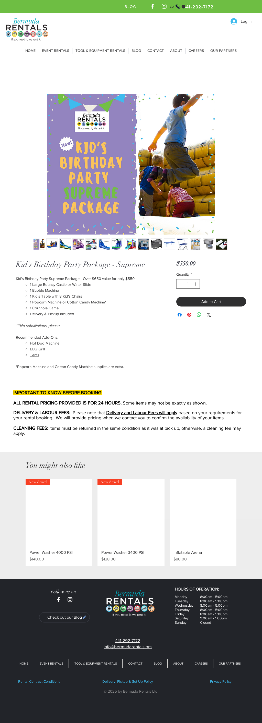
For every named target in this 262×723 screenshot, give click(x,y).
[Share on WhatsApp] (199, 315)
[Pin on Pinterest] (189, 315)
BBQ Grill (37, 349)
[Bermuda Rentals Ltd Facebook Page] (152, 6)
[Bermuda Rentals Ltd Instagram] (164, 6)
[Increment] (196, 283)
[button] (177, 7)
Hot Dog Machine (44, 343)
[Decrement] (180, 283)
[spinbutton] (188, 283)
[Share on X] (209, 315)
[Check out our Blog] (64, 617)
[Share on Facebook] (180, 315)
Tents (34, 355)
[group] (131, 522)
